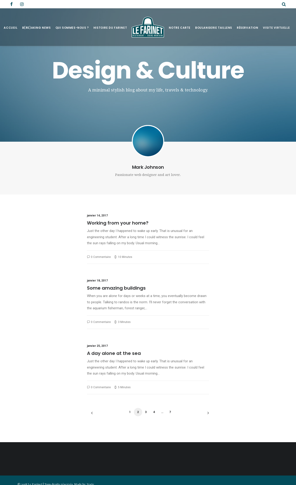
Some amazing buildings (116, 288)
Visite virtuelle (276, 28)
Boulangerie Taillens (213, 28)
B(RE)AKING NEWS (36, 28)
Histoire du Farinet (110, 28)
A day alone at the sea (114, 353)
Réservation (247, 28)
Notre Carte (180, 28)
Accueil (10, 28)
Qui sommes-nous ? (72, 28)
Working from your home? (117, 223)
